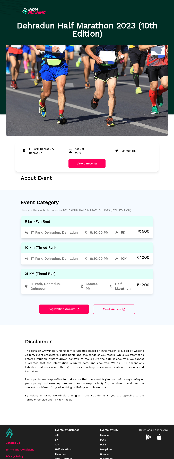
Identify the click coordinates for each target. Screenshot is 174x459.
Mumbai (104, 435)
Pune (103, 439)
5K (56, 439)
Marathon (60, 454)
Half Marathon (63, 449)
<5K (57, 435)
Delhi (103, 444)
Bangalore (106, 449)
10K (57, 444)
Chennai (104, 454)
